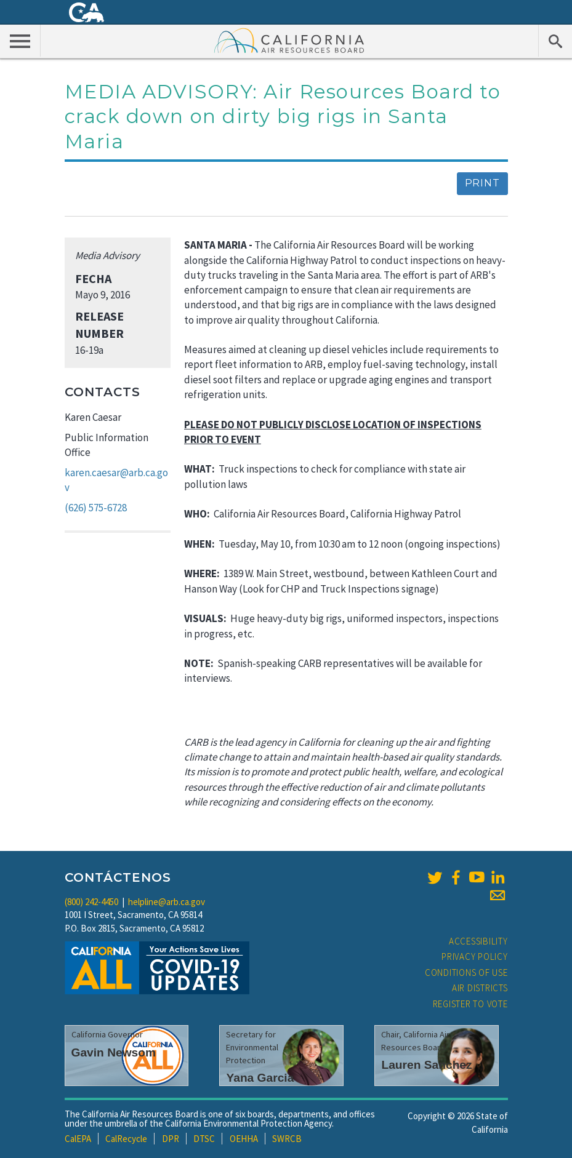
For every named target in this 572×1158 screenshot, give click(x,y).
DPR (170, 1138)
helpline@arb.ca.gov (166, 902)
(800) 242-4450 (91, 902)
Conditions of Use (466, 972)
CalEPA (78, 1138)
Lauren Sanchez (426, 1064)
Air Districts (480, 988)
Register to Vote (470, 1004)
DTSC (204, 1138)
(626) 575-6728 (96, 507)
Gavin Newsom (113, 1052)
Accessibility (478, 941)
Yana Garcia (260, 1077)
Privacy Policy (474, 956)
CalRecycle (126, 1138)
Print (482, 183)
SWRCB (287, 1138)
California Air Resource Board (289, 40)
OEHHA (244, 1138)
